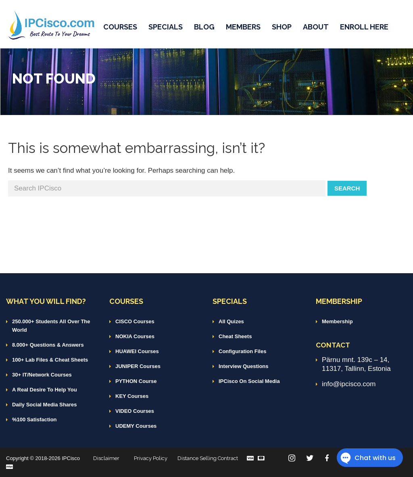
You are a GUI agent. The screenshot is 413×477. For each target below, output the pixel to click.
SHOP (282, 27)
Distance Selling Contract (207, 458)
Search (347, 188)
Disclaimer (106, 458)
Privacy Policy (150, 458)
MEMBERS (243, 27)
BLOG (204, 27)
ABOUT (316, 27)
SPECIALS (165, 27)
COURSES (120, 27)
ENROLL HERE (364, 27)
